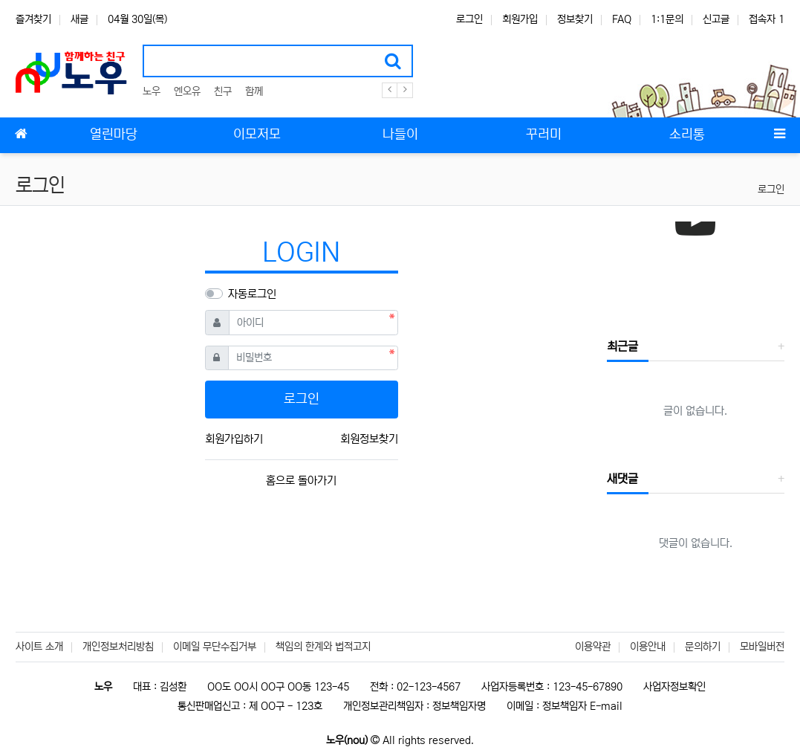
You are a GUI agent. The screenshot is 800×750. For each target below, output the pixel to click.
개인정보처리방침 (118, 647)
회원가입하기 (234, 439)
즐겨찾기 (33, 19)
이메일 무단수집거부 (214, 647)
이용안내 (648, 647)
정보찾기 (575, 19)
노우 (151, 91)
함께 (254, 91)
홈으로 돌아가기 (301, 480)
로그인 (469, 19)
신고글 (716, 19)
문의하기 (703, 647)
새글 (79, 19)
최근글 (622, 346)
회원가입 (520, 19)
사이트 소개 (39, 647)
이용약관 (593, 647)
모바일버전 (762, 647)
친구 (223, 91)
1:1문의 (667, 19)
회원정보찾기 (369, 439)
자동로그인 (252, 294)
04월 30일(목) (137, 19)
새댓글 (622, 478)
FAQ (621, 19)
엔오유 (187, 91)
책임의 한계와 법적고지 (323, 647)
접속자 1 (766, 19)
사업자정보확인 (674, 687)
